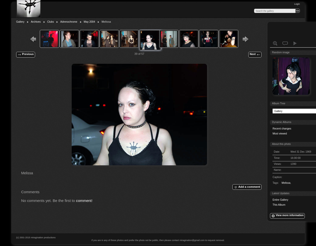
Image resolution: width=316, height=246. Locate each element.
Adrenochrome (68, 21)
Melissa (286, 183)
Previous (25, 55)
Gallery (20, 21)
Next (255, 55)
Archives (36, 21)
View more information (287, 216)
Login (297, 4)
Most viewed (279, 133)
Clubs (50, 21)
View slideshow (295, 43)
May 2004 (89, 21)
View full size (275, 43)
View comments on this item (285, 43)
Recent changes (281, 128)
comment (84, 200)
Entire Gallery (280, 199)
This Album (278, 204)
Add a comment (247, 187)
